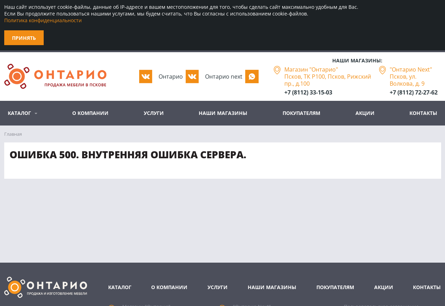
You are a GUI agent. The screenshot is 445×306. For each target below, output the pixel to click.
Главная (13, 134)
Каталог (19, 113)
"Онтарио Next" (411, 69)
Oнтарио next (223, 76)
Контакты (423, 113)
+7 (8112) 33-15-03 (308, 92)
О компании (90, 113)
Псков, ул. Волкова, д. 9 (407, 80)
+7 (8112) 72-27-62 (414, 92)
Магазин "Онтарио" (311, 69)
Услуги (154, 113)
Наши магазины (223, 113)
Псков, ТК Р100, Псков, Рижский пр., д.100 (327, 80)
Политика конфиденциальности (43, 20)
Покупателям (301, 113)
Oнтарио (171, 76)
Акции (365, 113)
